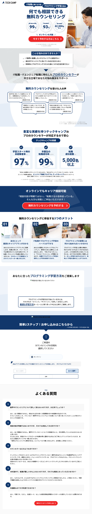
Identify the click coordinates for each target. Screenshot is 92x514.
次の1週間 (71, 371)
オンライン (37, 357)
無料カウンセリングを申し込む (46, 503)
